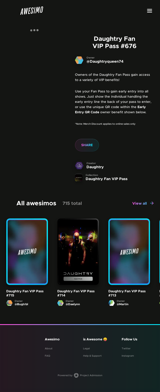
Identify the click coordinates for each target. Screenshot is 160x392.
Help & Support (92, 356)
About (48, 348)
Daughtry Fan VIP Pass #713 (127, 293)
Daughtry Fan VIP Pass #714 (76, 293)
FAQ (47, 356)
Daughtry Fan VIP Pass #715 (25, 293)
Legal (86, 348)
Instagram (128, 356)
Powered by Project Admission (80, 375)
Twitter (126, 348)
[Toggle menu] (149, 10)
